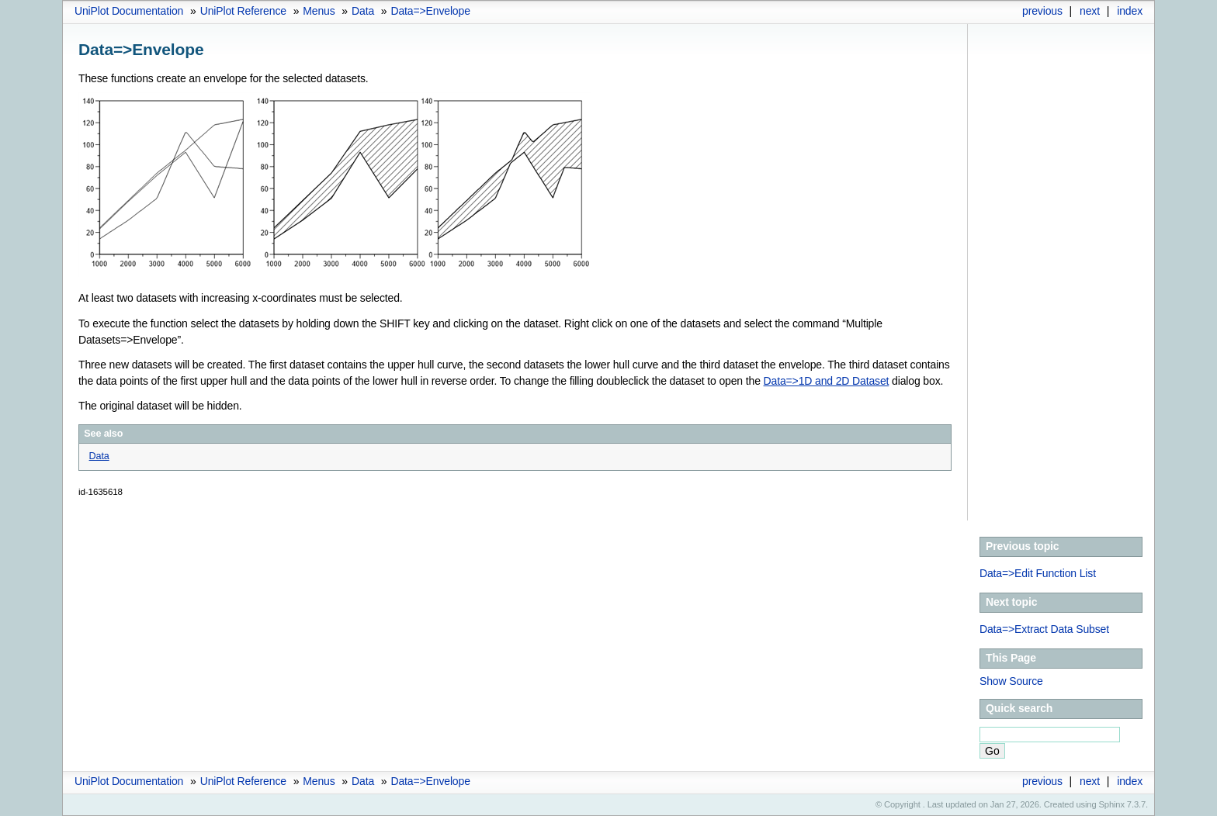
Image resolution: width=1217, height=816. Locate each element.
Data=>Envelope (430, 11)
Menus (319, 11)
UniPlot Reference (243, 11)
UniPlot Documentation (129, 11)
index (1129, 11)
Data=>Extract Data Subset (1044, 629)
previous (1042, 11)
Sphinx (1112, 804)
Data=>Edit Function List (1037, 573)
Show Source (1011, 681)
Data (363, 11)
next (1090, 11)
